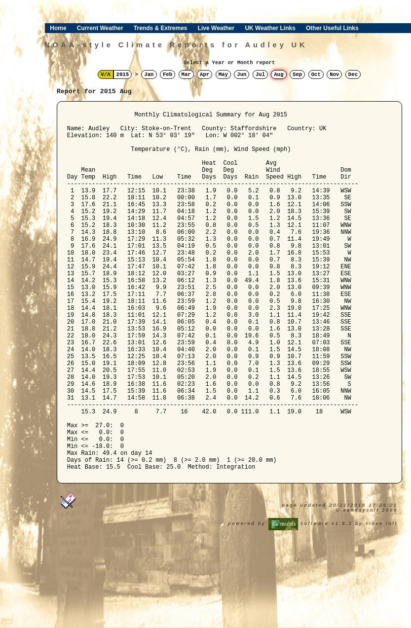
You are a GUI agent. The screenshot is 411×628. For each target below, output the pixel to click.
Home (58, 28)
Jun (241, 74)
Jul (260, 74)
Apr (204, 74)
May (223, 74)
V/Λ (105, 74)
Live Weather (216, 28)
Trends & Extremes (160, 28)
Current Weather (100, 28)
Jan (148, 74)
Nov (334, 74)
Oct (316, 74)
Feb (167, 74)
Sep (297, 74)
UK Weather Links (270, 28)
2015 (122, 74)
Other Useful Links (332, 28)
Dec (353, 74)
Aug (278, 74)
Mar (186, 74)
